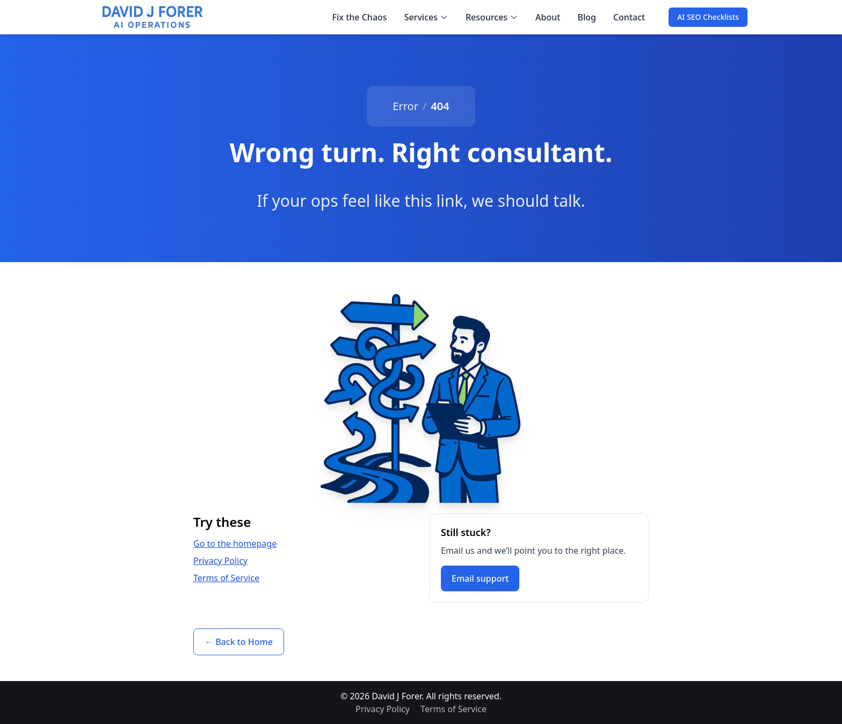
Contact (629, 17)
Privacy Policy (220, 561)
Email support (480, 578)
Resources (492, 17)
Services (426, 17)
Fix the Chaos (359, 17)
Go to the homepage (235, 543)
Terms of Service (226, 578)
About (547, 17)
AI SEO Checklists (708, 17)
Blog (586, 17)
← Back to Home (239, 642)
